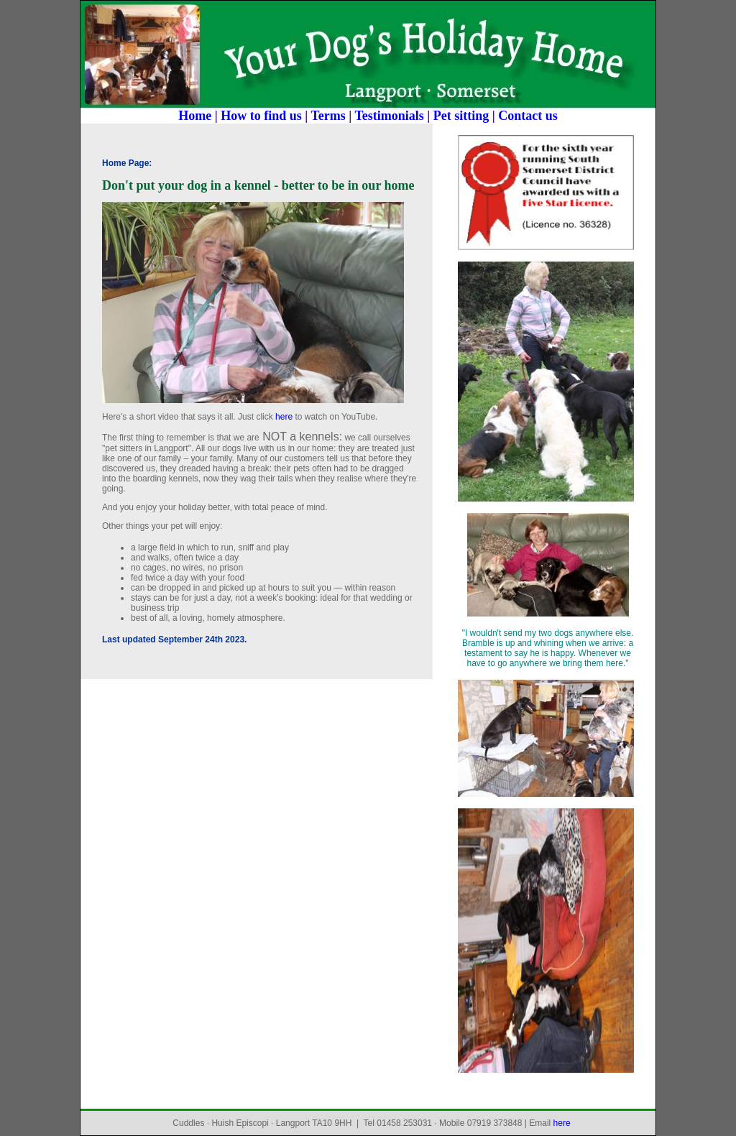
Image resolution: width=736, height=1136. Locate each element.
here (284, 417)
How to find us (261, 115)
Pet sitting (461, 115)
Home (194, 115)
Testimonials (388, 115)
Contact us (528, 115)
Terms (327, 115)
